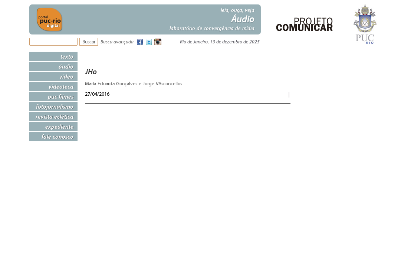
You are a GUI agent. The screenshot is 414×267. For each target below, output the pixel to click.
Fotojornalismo (54, 106)
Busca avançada (117, 42)
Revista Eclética (54, 116)
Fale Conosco (57, 136)
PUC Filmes (60, 96)
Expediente (59, 126)
